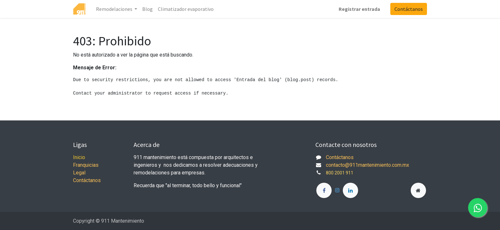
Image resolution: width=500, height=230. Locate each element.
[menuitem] (147, 9)
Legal (79, 173)
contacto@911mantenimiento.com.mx (367, 165)
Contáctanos (408, 9)
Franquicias (86, 165)
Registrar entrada (359, 9)
